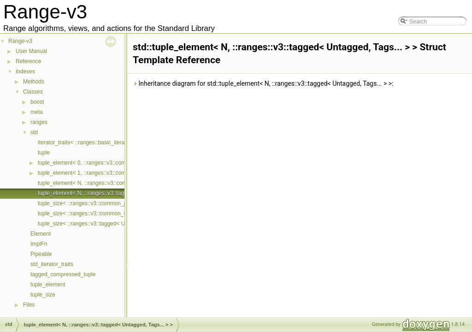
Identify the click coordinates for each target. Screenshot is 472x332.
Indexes (25, 71)
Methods (33, 81)
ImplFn (38, 244)
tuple (44, 152)
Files (29, 305)
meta (36, 112)
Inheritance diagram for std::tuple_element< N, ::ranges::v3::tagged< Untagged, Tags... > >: (263, 83)
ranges (38, 122)
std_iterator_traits (51, 264)
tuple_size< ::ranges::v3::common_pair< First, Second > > (109, 203)
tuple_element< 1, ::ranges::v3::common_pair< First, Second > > (117, 173)
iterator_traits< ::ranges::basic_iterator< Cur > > (96, 142)
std (34, 132)
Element (40, 234)
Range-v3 (20, 41)
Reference (28, 61)
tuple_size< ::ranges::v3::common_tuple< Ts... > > (99, 213)
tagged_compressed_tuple (62, 274)
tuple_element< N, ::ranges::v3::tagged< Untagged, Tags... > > (114, 193)
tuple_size (42, 294)
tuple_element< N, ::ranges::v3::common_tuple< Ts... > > (107, 183)
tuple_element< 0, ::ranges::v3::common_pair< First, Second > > (117, 163)
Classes (33, 92)
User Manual (31, 51)
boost (37, 102)
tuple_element (47, 284)
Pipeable (41, 254)
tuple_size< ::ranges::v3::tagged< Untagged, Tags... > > (106, 223)
